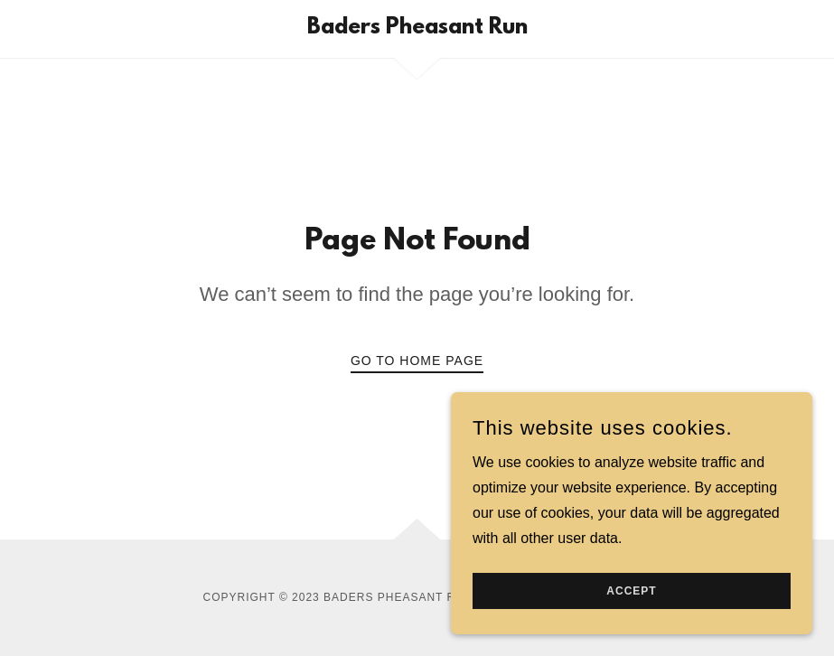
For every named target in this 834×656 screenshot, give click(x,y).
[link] (417, 28)
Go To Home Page (417, 360)
